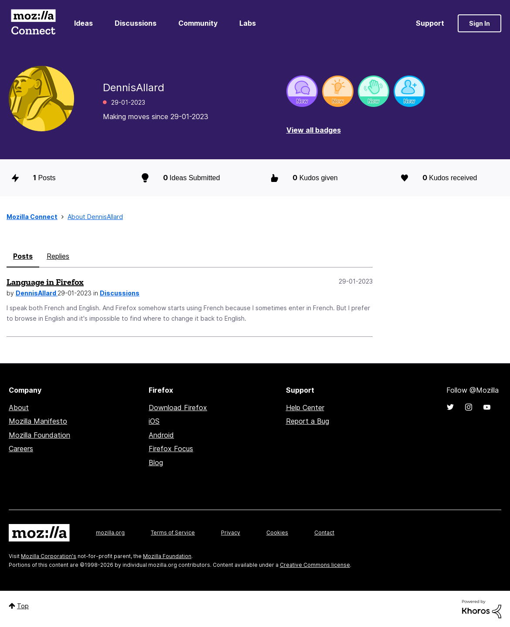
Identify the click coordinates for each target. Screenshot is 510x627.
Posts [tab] (23, 256)
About (19, 407)
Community (198, 23)
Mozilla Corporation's (48, 556)
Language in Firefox (45, 282)
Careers (21, 448)
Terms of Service (173, 532)
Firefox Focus (171, 448)
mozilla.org (110, 532)
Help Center (305, 407)
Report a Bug (307, 421)
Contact (324, 532)
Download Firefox (178, 407)
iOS (154, 421)
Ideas (83, 23)
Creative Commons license (315, 565)
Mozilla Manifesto (38, 421)
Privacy (230, 532)
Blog (156, 462)
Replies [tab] (58, 256)
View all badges (313, 130)
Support (430, 23)
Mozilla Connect (33, 23)
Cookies (277, 532)
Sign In (479, 23)
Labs (247, 23)
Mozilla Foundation (39, 435)
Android (161, 435)
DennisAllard (37, 293)
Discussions (135, 23)
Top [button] (23, 606)
